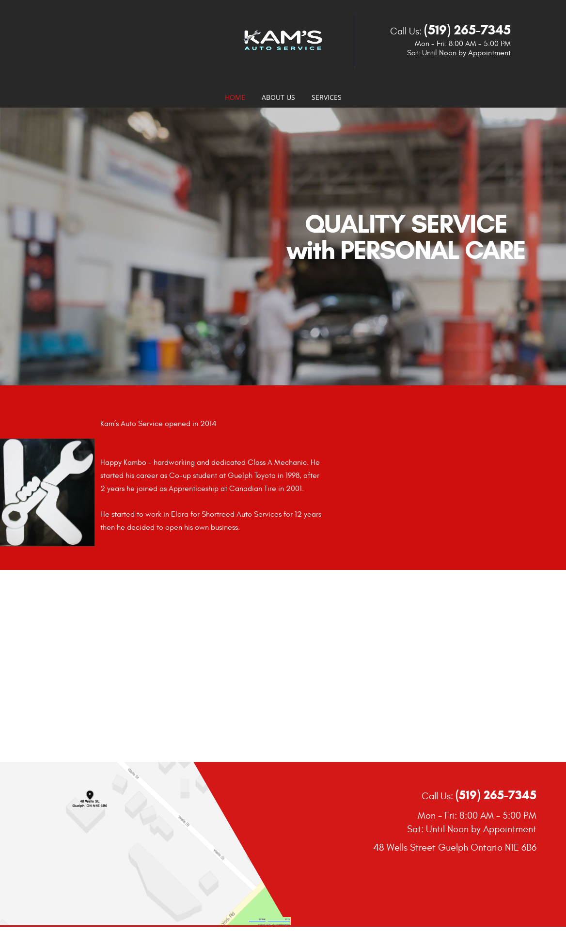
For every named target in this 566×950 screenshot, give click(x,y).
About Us (278, 97)
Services (327, 97)
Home (235, 97)
